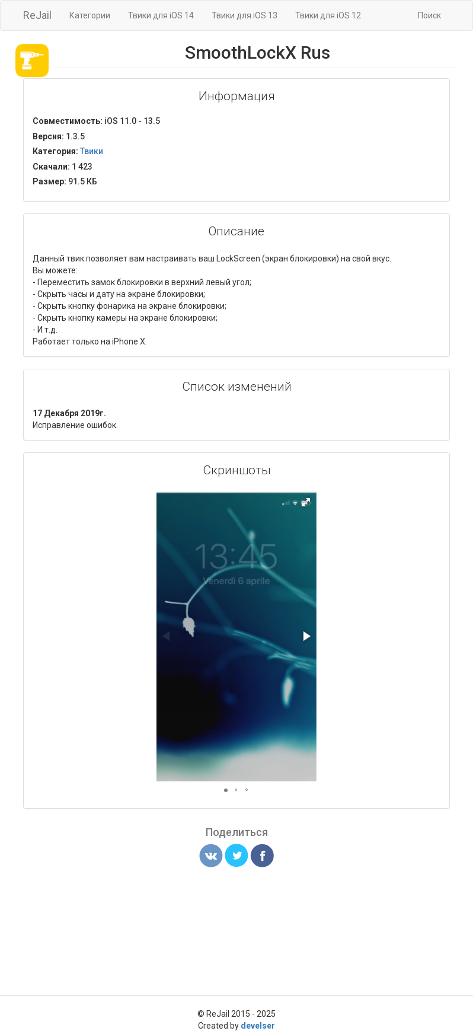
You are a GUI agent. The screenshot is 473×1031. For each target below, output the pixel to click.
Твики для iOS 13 (244, 15)
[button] (305, 502)
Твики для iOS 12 (328, 15)
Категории (89, 15)
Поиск (429, 15)
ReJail (37, 15)
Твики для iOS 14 (161, 15)
